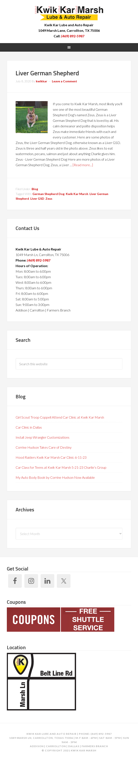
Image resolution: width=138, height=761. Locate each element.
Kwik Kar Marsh (69, 12)
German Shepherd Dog (48, 194)
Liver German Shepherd (47, 73)
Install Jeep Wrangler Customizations (42, 437)
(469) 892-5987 (72, 36)
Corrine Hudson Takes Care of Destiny (44, 447)
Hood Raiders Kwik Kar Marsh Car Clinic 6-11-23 (51, 457)
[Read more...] (83, 165)
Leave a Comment (64, 81)
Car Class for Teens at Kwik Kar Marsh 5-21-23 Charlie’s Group (61, 467)
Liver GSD (37, 198)
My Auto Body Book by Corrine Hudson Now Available (55, 477)
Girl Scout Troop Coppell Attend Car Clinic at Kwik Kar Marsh (60, 417)
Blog (35, 189)
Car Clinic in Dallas (29, 427)
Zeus (49, 198)
